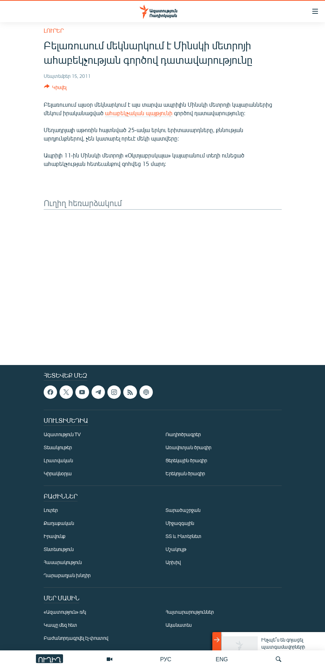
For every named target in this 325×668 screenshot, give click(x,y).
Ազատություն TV (62, 434)
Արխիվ (173, 562)
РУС (165, 659)
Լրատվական (58, 460)
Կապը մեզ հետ (60, 625)
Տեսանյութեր (58, 447)
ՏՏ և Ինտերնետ (183, 536)
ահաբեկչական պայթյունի (139, 113)
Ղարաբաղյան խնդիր (67, 575)
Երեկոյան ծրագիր (185, 473)
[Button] (55, 88)
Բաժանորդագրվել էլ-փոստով (76, 638)
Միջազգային (179, 523)
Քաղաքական (59, 523)
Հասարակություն (63, 562)
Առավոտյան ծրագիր (188, 447)
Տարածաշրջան (182, 510)
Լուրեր (54, 30)
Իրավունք (54, 536)
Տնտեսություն (59, 549)
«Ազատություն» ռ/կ (65, 612)
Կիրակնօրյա (58, 473)
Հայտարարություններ (189, 612)
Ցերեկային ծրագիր (186, 460)
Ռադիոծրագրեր (183, 434)
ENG (222, 659)
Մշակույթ (175, 549)
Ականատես (178, 625)
